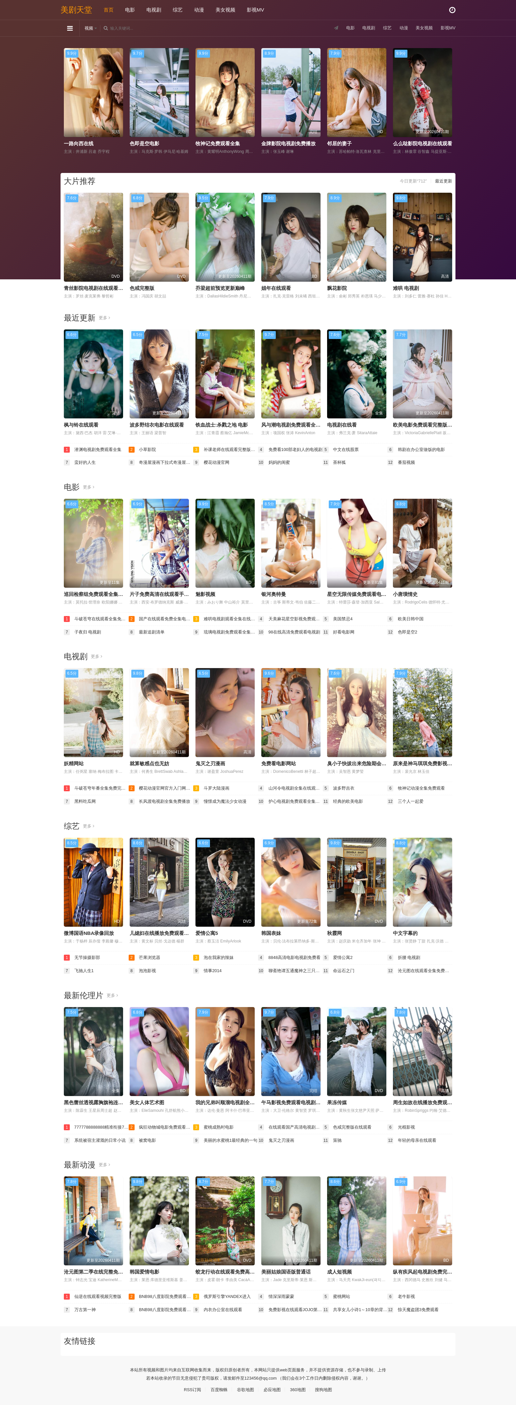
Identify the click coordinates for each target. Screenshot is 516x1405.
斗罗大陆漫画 (212, 787)
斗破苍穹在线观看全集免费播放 (96, 618)
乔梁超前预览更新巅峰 (220, 288)
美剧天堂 (76, 9)
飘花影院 (337, 288)
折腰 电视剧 (404, 957)
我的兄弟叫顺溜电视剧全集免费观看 (234, 1101)
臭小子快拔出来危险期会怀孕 (359, 763)
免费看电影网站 (278, 763)
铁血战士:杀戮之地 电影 (221, 424)
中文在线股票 (342, 449)
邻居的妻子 (339, 143)
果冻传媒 (337, 1101)
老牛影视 (401, 1295)
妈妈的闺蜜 (275, 462)
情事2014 (208, 969)
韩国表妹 (271, 932)
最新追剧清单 (148, 631)
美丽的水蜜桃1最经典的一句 (225, 1139)
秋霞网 (334, 932)
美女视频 (225, 10)
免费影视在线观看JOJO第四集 (290, 1308)
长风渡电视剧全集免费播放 (161, 800)
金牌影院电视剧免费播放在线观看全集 (303, 143)
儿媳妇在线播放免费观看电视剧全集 (169, 932)
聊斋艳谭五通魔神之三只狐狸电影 (290, 969)
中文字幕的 (405, 932)
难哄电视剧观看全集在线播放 (225, 618)
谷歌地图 (245, 1387)
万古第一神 (80, 1308)
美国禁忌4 (338, 618)
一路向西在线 (78, 143)
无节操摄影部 (83, 957)
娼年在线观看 (276, 288)
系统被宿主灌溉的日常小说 (96, 1139)
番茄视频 (401, 462)
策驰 (333, 1139)
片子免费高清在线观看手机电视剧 (167, 594)
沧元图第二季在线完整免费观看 (98, 1270)
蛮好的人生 (80, 462)
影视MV (255, 10)
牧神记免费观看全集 (217, 143)
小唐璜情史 (405, 594)
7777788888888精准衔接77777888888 (96, 1126)
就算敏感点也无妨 (149, 763)
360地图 (300, 1387)
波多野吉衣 (339, 787)
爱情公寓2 (338, 957)
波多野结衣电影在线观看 (157, 424)
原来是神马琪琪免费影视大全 (425, 763)
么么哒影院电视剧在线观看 (422, 143)
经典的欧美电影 (344, 800)
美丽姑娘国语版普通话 (286, 1270)
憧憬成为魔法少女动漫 (221, 800)
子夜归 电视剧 (83, 631)
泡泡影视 (143, 969)
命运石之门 (339, 969)
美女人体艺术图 (147, 1101)
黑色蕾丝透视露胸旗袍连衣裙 (96, 1101)
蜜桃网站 (337, 1295)
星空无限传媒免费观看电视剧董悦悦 (366, 594)
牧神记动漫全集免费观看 (418, 787)
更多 (105, 317)
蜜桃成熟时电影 (214, 1126)
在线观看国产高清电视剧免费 (290, 1126)
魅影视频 (205, 594)
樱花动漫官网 (212, 462)
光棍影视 (401, 1126)
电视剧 (153, 10)
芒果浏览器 (145, 957)
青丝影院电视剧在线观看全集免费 (101, 288)
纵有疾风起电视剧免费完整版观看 (430, 1270)
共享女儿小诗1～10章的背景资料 (355, 1308)
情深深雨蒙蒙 (277, 1295)
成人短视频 (339, 1270)
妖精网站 (74, 763)
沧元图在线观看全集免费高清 (419, 969)
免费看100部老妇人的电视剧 (290, 449)
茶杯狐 (335, 462)
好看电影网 (339, 631)
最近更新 (443, 181)
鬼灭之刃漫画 (210, 763)
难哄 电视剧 (406, 288)
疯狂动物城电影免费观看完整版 (161, 1126)
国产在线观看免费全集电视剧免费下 (161, 618)
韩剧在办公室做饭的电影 (418, 449)
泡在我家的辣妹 (214, 957)
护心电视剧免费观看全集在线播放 (290, 800)
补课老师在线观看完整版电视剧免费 (225, 449)
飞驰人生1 (79, 969)
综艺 (178, 10)
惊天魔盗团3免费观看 (414, 1308)
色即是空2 (403, 631)
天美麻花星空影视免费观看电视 (290, 618)
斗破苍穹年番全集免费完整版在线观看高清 (96, 787)
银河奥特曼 (273, 594)
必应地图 (273, 1387)
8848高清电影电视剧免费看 (290, 957)
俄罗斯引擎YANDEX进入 (223, 1295)
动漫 (199, 10)
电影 (130, 10)
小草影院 (143, 449)
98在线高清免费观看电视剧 (290, 631)
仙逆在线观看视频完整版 (94, 1295)
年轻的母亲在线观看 (413, 1139)
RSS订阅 (189, 1387)
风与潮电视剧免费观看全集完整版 (298, 424)
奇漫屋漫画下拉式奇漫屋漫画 (161, 462)
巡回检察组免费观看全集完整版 (98, 594)
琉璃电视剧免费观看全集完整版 (225, 631)
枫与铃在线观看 (81, 424)
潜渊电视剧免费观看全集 (94, 449)
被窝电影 (143, 1139)
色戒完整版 (142, 288)
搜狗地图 (327, 1387)
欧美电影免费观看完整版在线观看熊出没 (437, 424)
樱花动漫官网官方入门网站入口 (161, 787)
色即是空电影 (144, 143)
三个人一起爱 (406, 800)
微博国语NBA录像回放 (89, 932)
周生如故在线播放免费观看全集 (427, 1101)
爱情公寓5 (206, 932)
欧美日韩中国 (406, 618)
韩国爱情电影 (144, 1270)
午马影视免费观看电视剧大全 (293, 1101)
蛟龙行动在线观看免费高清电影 (230, 1270)
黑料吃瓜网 (80, 800)
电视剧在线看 (342, 424)
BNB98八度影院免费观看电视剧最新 (161, 1295)
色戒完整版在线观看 (349, 1126)
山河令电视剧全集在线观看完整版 (290, 787)
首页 (109, 10)
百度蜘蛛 (217, 1387)
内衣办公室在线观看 (219, 1308)
